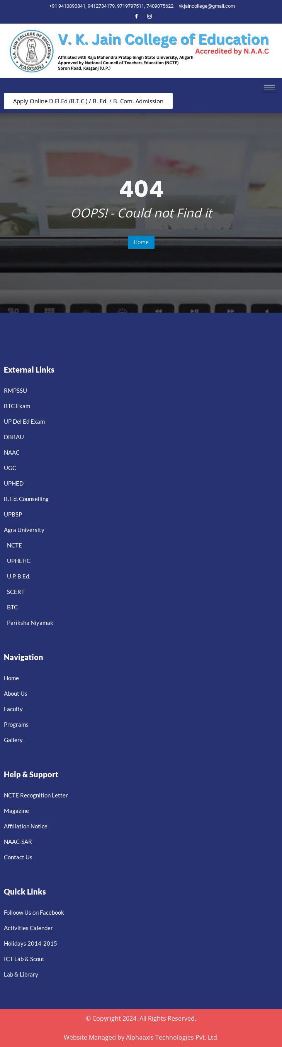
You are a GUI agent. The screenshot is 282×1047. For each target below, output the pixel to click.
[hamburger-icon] (269, 87)
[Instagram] (149, 16)
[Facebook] (136, 16)
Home (141, 242)
